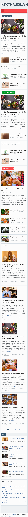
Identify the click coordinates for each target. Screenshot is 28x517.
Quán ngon (6, 424)
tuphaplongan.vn (10, 516)
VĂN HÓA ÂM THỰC (8, 168)
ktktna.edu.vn (14, 4)
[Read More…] (6, 206)
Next (20, 429)
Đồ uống (5, 283)
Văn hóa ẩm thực (5, 390)
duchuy (5, 281)
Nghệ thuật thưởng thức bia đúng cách (13, 373)
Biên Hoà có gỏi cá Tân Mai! (17, 210)
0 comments (14, 40)
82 (15, 429)
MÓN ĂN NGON (7, 16)
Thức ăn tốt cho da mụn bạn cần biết (10, 67)
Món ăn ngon (6, 355)
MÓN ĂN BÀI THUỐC (8, 92)
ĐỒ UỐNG (3, 434)
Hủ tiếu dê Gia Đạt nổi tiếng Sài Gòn (12, 407)
